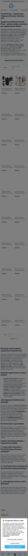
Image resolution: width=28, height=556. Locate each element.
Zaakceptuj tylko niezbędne (15, 539)
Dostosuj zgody (15, 543)
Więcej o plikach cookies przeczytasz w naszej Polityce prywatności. (11, 535)
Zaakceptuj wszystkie (15, 547)
